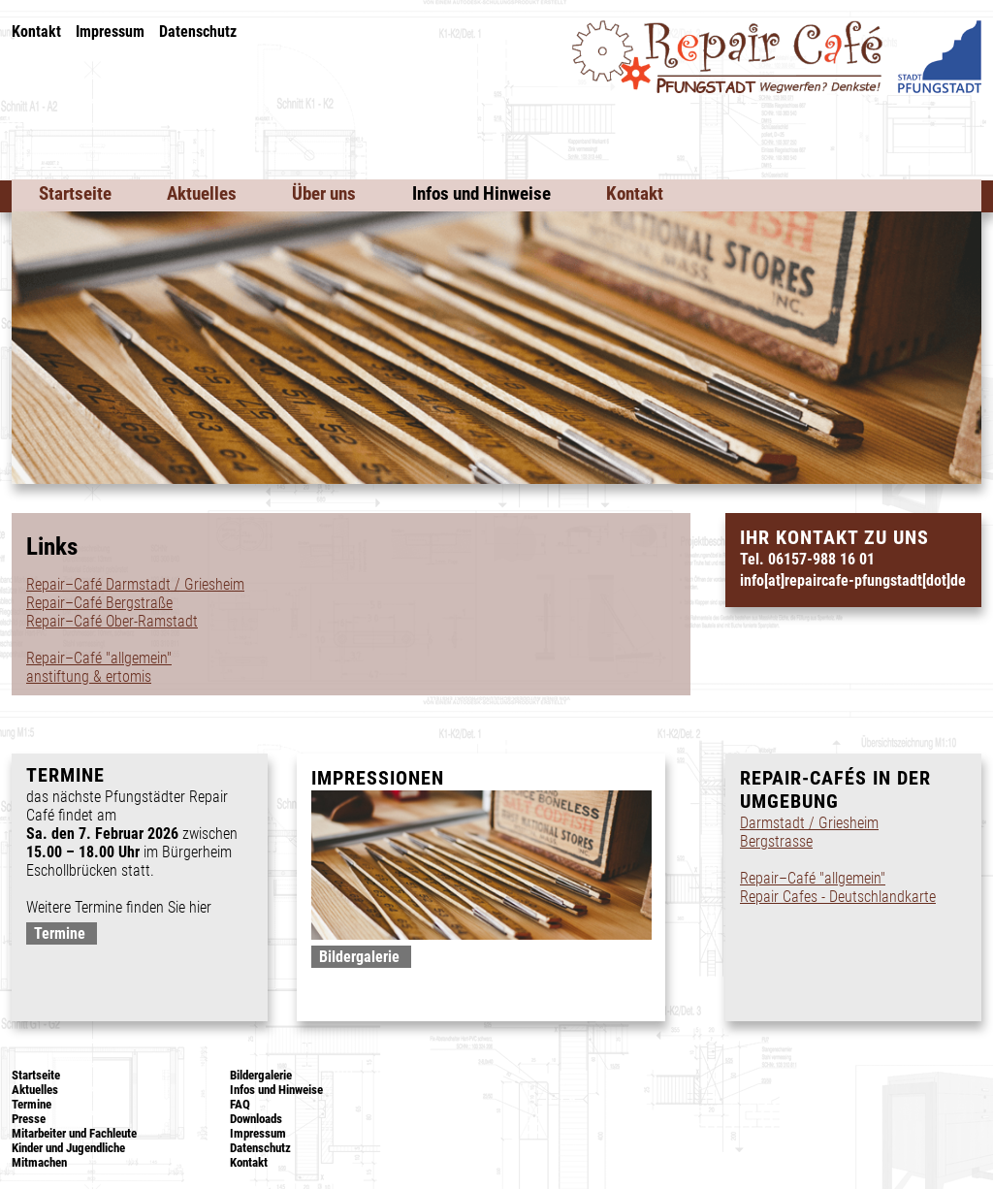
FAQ (240, 1104)
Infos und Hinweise (481, 193)
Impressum (110, 31)
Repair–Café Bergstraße (99, 603)
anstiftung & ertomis (88, 676)
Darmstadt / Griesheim (809, 823)
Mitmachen (39, 1162)
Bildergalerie (359, 957)
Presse (29, 1118)
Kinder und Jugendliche (68, 1148)
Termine (59, 933)
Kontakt (36, 31)
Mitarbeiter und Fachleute (74, 1133)
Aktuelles (202, 193)
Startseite (75, 193)
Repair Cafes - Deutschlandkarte (838, 896)
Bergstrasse (776, 841)
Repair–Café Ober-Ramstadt (112, 621)
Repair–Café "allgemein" (99, 658)
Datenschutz (198, 31)
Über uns (324, 193)
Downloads (256, 1118)
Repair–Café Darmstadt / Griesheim (135, 584)
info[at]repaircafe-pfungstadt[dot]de (853, 580)
